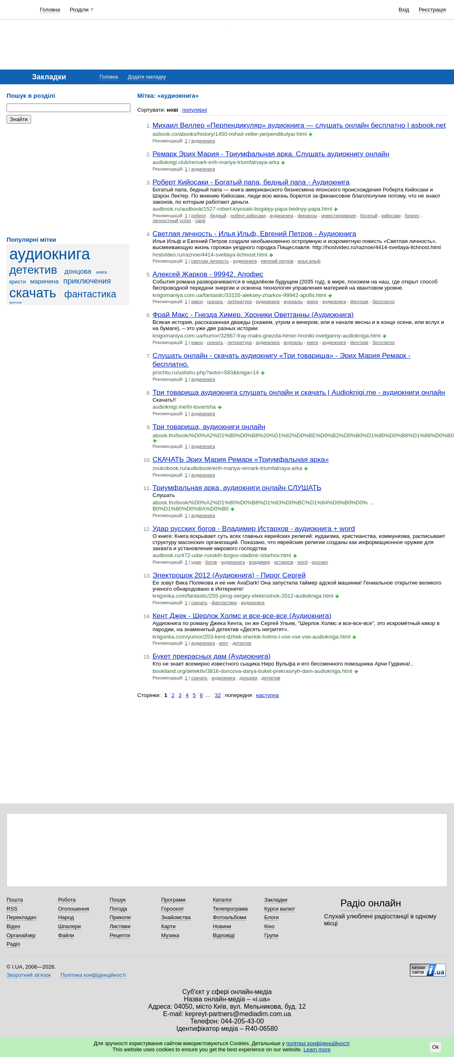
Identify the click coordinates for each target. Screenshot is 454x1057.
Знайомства (175, 917)
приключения (87, 281)
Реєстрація (432, 10)
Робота (67, 900)
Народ (66, 917)
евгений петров (277, 261)
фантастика (90, 294)
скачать (32, 293)
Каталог (222, 900)
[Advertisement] (68, 180)
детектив (33, 269)
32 (218, 695)
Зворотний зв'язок (29, 975)
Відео (13, 926)
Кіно (269, 926)
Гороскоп (172, 909)
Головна (50, 10)
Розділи (79, 10)
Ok (435, 1047)
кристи (17, 282)
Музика (170, 935)
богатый (368, 215)
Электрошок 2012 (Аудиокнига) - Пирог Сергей (229, 575)
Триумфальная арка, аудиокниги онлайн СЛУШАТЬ (236, 488)
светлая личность (210, 261)
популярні (194, 110)
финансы (307, 215)
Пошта (15, 900)
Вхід (404, 10)
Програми (173, 900)
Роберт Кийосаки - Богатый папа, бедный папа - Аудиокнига (250, 182)
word (302, 562)
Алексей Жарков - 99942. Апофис (207, 274)
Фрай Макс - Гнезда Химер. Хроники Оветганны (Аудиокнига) (252, 314)
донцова (78, 271)
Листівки (120, 926)
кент (223, 643)
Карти (168, 926)
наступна (267, 695)
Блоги (271, 917)
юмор (197, 301)
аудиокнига (49, 254)
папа (200, 220)
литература (239, 301)
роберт (198, 215)
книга (101, 272)
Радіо (13, 944)
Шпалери (69, 926)
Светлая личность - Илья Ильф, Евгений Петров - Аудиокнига (254, 233)
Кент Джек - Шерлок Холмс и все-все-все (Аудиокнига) (241, 616)
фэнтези (15, 302)
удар (196, 562)
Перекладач (21, 917)
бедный (218, 215)
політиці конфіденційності (317, 1043)
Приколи (120, 917)
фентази (359, 301)
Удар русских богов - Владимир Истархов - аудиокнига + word (253, 528)
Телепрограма (230, 909)
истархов (283, 562)
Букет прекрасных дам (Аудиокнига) (211, 656)
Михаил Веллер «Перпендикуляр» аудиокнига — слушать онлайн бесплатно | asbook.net (299, 125)
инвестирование (338, 215)
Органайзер (21, 935)
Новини (222, 926)
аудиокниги (334, 301)
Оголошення (73, 909)
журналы (293, 301)
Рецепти (120, 935)
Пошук (117, 900)
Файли (66, 935)
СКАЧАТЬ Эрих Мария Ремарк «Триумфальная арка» (240, 459)
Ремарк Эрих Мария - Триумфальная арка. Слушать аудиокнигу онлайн (270, 154)
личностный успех (171, 220)
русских (320, 562)
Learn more (317, 1049)
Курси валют (279, 909)
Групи (271, 935)
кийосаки (391, 215)
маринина (44, 281)
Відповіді (224, 935)
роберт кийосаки (248, 215)
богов (211, 562)
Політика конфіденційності (93, 975)
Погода (118, 909)
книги (312, 301)
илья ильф (308, 261)
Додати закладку (147, 77)
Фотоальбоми (229, 917)
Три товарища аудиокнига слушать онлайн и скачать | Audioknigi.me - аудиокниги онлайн (298, 392)
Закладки (275, 900)
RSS (12, 909)
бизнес (412, 215)
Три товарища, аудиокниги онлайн (208, 427)
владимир (259, 562)
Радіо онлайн (370, 903)
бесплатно (383, 301)
